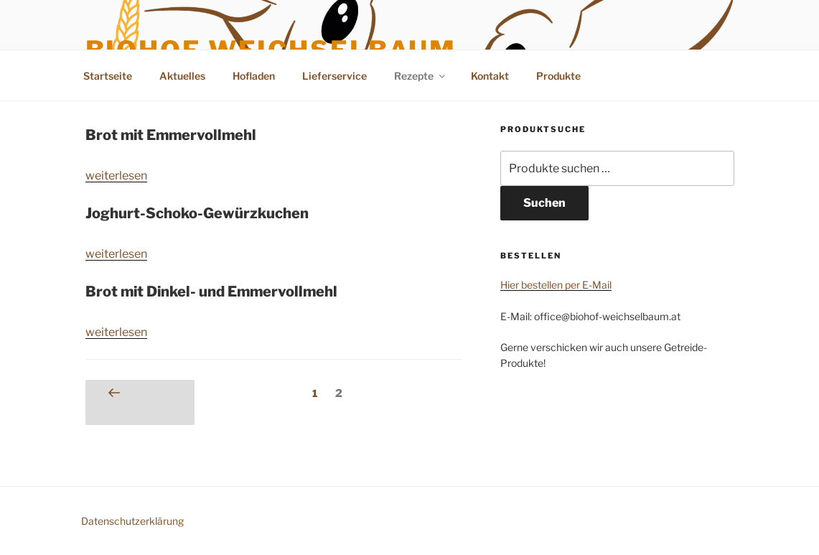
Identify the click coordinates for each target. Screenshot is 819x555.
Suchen (544, 203)
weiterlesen (116, 175)
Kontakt (490, 76)
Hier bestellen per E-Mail (556, 285)
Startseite (107, 76)
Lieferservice (334, 76)
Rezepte (420, 76)
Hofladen (254, 76)
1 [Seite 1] (318, 392)
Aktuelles (182, 76)
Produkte (558, 76)
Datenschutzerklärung (132, 521)
